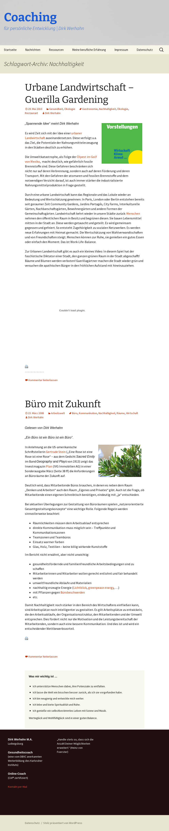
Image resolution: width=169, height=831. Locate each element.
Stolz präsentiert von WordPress (62, 823)
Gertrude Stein (56, 452)
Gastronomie (90, 109)
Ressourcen (56, 50)
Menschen (133, 213)
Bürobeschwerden (72, 592)
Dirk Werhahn (52, 113)
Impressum (121, 50)
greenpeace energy (101, 588)
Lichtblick (80, 588)
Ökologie (69, 109)
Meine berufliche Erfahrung (89, 50)
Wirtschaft (132, 413)
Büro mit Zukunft (63, 404)
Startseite (10, 50)
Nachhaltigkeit (107, 109)
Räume (121, 413)
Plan (49, 466)
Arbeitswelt (58, 413)
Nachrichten (32, 50)
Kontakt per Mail (17, 786)
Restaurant (31, 113)
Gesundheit (56, 109)
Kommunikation (88, 413)
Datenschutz (145, 50)
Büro (74, 413)
